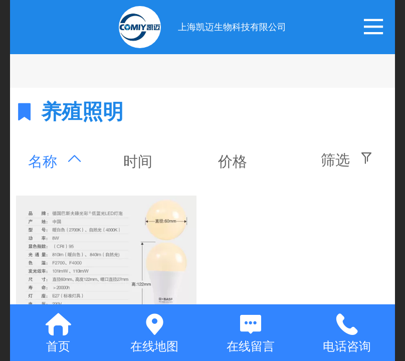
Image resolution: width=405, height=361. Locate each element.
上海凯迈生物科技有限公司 (232, 27)
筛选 (335, 160)
